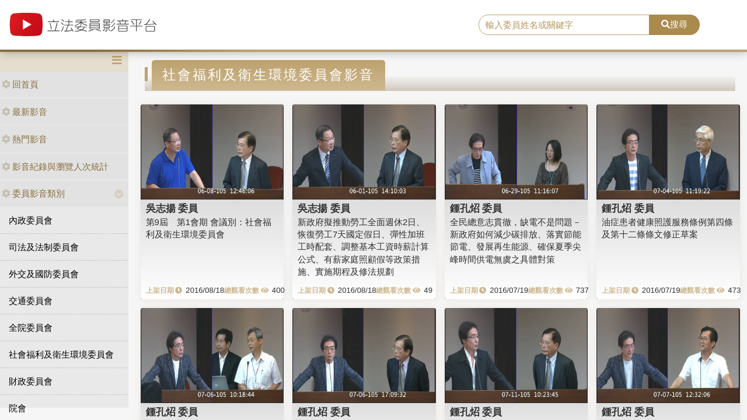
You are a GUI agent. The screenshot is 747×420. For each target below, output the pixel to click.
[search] (564, 25)
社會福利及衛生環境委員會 (61, 354)
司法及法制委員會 (44, 247)
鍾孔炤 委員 (476, 208)
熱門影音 (24, 139)
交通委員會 (31, 301)
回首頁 (20, 84)
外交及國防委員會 (44, 274)
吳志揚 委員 (172, 208)
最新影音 (24, 112)
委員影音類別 (33, 193)
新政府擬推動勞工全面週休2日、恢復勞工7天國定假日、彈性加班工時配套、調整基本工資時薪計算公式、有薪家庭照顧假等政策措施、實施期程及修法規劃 (363, 247)
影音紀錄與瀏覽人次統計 (55, 167)
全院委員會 (31, 327)
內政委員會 (31, 220)
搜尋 (674, 24)
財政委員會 (31, 381)
